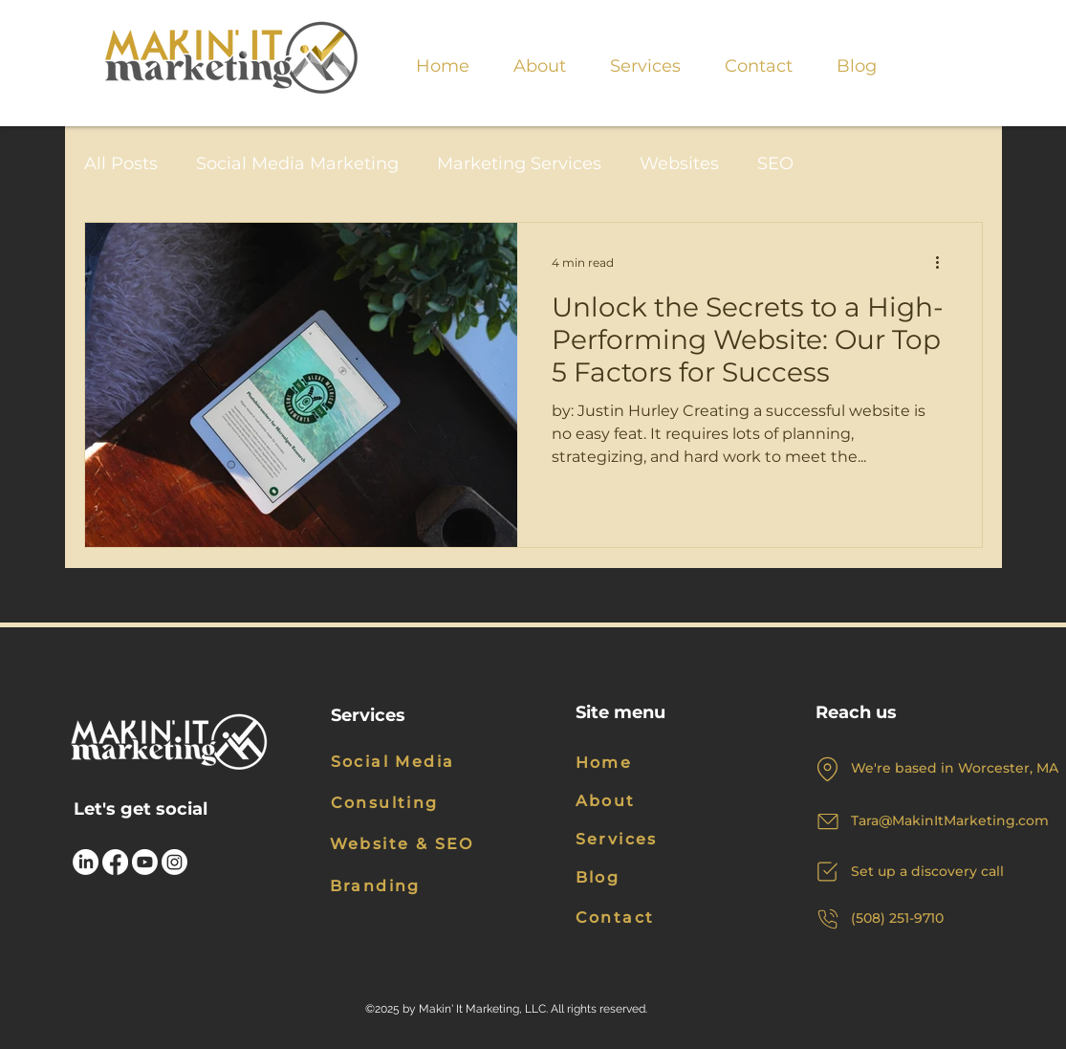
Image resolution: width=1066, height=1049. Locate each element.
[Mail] (828, 821)
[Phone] (828, 919)
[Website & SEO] (412, 844)
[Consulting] (404, 803)
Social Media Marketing (297, 163)
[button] (645, 57)
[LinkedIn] (85, 862)
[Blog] (636, 878)
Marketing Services (519, 163)
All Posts (121, 163)
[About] (622, 801)
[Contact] (636, 917)
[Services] (636, 839)
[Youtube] (145, 862)
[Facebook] (115, 862)
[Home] (622, 763)
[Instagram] (174, 862)
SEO (775, 163)
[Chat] (828, 872)
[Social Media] (409, 762)
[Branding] (378, 886)
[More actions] (944, 262)
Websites (679, 163)
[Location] (828, 769)
